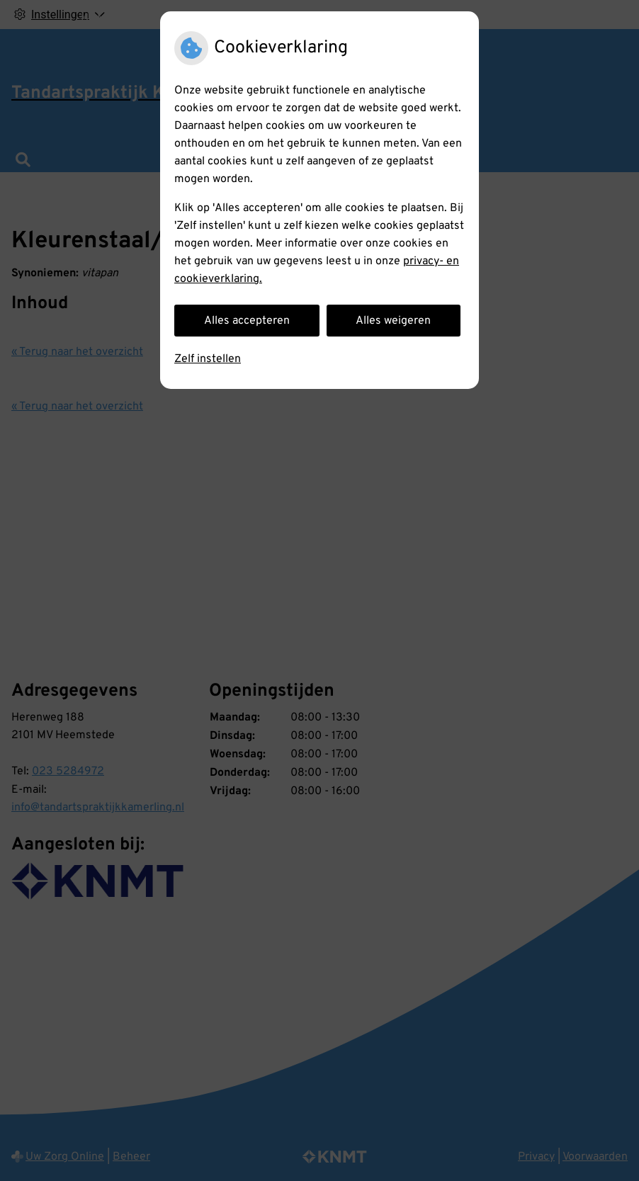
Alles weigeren (393, 321)
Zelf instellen (207, 359)
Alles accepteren (247, 321)
